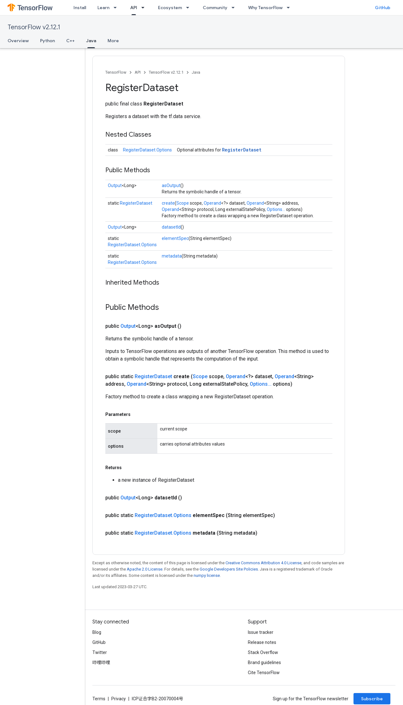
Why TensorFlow (265, 7)
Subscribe (372, 699)
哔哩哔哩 (101, 662)
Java (196, 72)
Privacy (118, 698)
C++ (70, 40)
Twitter (99, 652)
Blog (96, 632)
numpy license (207, 575)
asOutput (171, 185)
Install (79, 7)
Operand (212, 203)
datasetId (171, 227)
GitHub (382, 7)
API (138, 72)
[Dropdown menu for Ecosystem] (189, 7)
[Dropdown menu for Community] (234, 7)
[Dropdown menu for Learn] (117, 7)
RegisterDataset (241, 150)
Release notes (262, 642)
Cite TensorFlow (264, 672)
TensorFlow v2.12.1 (34, 27)
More (113, 40)
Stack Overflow (263, 652)
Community (215, 7)
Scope (182, 203)
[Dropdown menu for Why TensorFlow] (290, 7)
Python (47, 40)
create (168, 203)
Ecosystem (170, 7)
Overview (18, 40)
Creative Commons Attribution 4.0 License (263, 562)
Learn (103, 7)
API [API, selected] (133, 7)
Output (115, 185)
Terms (98, 698)
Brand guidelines (264, 662)
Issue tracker (260, 632)
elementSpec (175, 238)
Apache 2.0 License (144, 569)
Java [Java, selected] (91, 40)
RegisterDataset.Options (147, 149)
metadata (172, 256)
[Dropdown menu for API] (144, 7)
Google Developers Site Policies (229, 569)
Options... (276, 209)
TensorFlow (115, 72)
